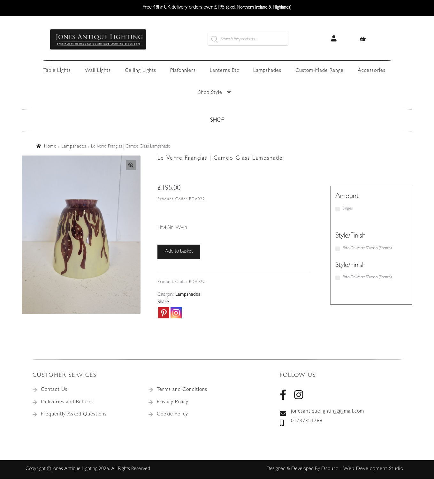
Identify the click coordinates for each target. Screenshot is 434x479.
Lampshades (267, 70)
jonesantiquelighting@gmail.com (322, 412)
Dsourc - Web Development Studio (362, 469)
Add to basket (179, 251)
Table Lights (57, 70)
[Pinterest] (163, 312)
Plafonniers (183, 70)
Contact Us (54, 389)
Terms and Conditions (182, 389)
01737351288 (301, 421)
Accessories (371, 70)
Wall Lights (98, 70)
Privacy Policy (172, 402)
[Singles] (337, 209)
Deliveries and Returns (67, 402)
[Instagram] (176, 312)
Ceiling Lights (140, 70)
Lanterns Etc (224, 70)
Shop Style (210, 92)
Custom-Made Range (319, 70)
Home (50, 146)
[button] (131, 165)
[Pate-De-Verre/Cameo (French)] (337, 249)
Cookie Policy (172, 414)
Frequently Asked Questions (74, 414)
